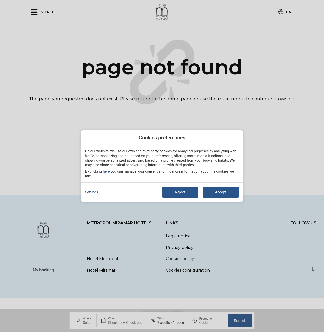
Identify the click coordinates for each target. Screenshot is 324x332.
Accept (220, 192)
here (106, 171)
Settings (91, 192)
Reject (180, 192)
